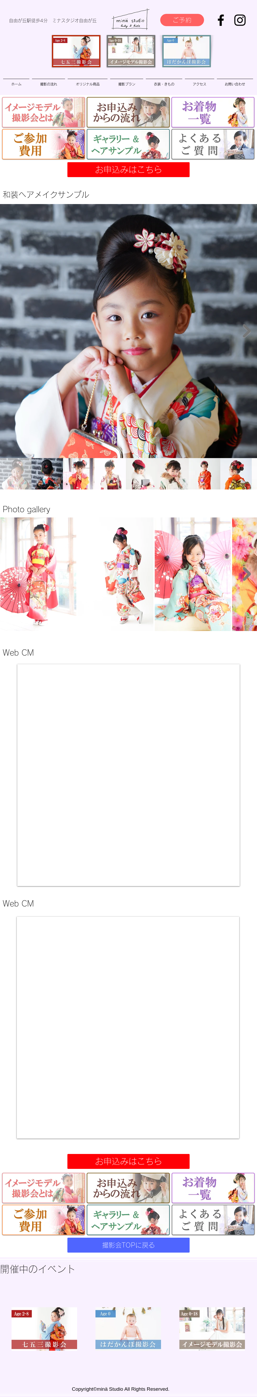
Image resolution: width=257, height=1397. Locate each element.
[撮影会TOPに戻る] (128, 1245)
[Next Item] (247, 331)
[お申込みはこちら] (128, 169)
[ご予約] (182, 20)
